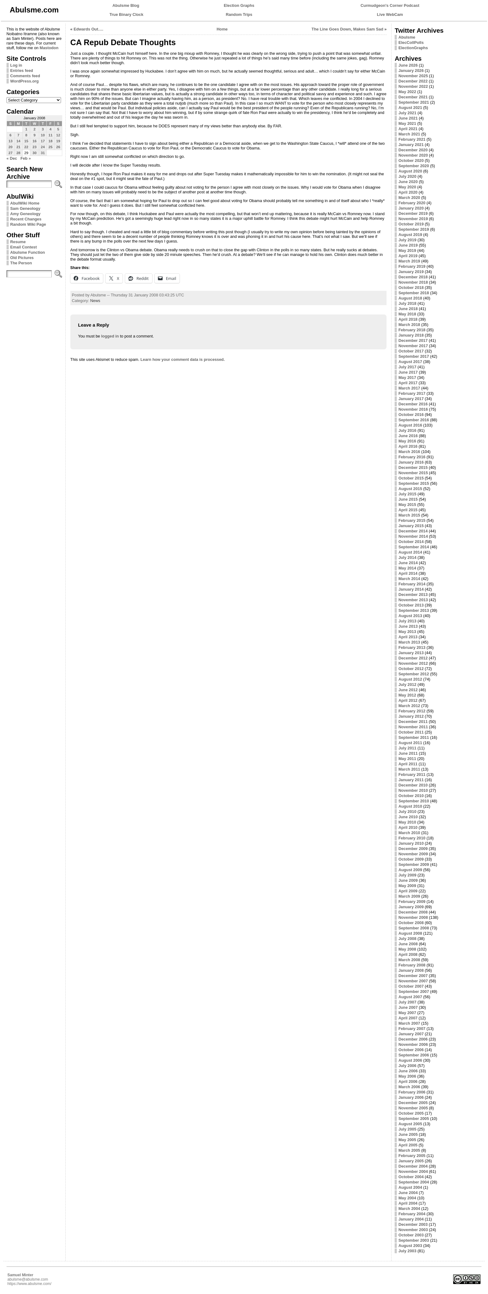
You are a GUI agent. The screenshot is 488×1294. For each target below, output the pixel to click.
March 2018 (409, 324)
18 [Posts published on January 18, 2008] (51, 141)
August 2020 (410, 171)
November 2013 (413, 599)
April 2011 (407, 764)
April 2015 (407, 510)
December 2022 (413, 81)
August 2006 (410, 1060)
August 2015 (410, 488)
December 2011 (413, 721)
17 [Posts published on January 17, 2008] (43, 141)
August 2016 (410, 425)
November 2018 (413, 282)
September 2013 (413, 610)
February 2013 (411, 647)
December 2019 (413, 213)
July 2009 (407, 875)
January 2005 (411, 1161)
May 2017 (407, 377)
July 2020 (407, 176)
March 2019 (409, 261)
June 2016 (408, 435)
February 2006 (411, 1092)
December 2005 (413, 1102)
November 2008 (413, 917)
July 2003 (407, 1251)
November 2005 (413, 1108)
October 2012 (411, 668)
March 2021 (409, 134)
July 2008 (407, 938)
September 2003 (413, 1240)
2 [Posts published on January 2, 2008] (34, 129)
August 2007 (410, 996)
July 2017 (407, 367)
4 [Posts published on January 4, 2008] (50, 129)
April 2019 (407, 255)
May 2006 (407, 1076)
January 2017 (411, 398)
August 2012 (410, 679)
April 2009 (407, 891)
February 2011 (411, 774)
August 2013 (410, 615)
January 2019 (411, 271)
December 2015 (413, 467)
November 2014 (413, 536)
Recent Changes (25, 219)
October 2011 (411, 732)
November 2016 (413, 409)
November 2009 (413, 854)
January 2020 (411, 208)
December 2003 (413, 1224)
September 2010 (413, 801)
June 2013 (408, 626)
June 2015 (408, 499)
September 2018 (413, 292)
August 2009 (410, 869)
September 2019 (413, 229)
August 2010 (410, 806)
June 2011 (408, 753)
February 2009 (411, 901)
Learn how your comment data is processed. (182, 359)
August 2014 (410, 552)
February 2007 (411, 1028)
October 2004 (411, 1176)
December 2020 (413, 150)
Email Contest (23, 247)
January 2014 (411, 589)
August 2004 (410, 1187)
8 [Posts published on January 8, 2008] (26, 135)
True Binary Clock (126, 14)
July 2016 (407, 430)
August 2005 (410, 1124)
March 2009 (409, 896)
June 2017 (408, 372)
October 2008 (411, 922)
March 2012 (409, 705)
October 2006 (411, 1049)
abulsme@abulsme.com (27, 1279)
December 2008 (413, 912)
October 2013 (411, 605)
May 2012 (407, 695)
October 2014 (411, 541)
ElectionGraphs (413, 47)
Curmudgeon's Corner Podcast (390, 5)
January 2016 (411, 462)
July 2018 (407, 303)
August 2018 (410, 298)
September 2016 (413, 420)
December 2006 (413, 1039)
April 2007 (407, 1018)
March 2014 (409, 578)
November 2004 (413, 1171)
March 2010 (409, 832)
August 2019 (410, 234)
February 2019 (411, 266)
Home (222, 29)
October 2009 (411, 859)
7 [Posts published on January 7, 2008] (18, 135)
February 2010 (411, 838)
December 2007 (413, 975)
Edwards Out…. (88, 29)
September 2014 (413, 547)
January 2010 (411, 843)
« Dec (12, 158)
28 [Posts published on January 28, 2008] (18, 153)
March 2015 (409, 515)
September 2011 (413, 737)
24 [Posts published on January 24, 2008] (43, 147)
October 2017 (411, 351)
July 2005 (407, 1129)
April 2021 (407, 128)
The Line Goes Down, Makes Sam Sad (347, 29)
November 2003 (413, 1229)
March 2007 (409, 1023)
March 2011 (409, 769)
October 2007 (411, 986)
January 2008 (411, 970)
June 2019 (408, 245)
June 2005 (408, 1134)
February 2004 (411, 1213)
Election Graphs (239, 5)
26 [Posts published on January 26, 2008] (58, 147)
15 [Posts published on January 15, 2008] (26, 141)
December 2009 (413, 848)
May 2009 (407, 885)
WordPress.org (24, 81)
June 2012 (408, 689)
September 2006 (413, 1055)
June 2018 (408, 308)
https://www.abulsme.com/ (29, 1284)
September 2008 (413, 928)
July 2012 (407, 684)
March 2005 (409, 1150)
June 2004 (408, 1192)
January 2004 (411, 1219)
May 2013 (407, 631)
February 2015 (411, 520)
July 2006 (407, 1065)
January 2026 (411, 70)
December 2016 (413, 404)
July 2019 (407, 240)
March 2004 (409, 1208)
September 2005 (413, 1118)
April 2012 (407, 700)
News (95, 300)
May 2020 (407, 187)
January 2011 (411, 779)
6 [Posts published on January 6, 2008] (10, 135)
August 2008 (410, 933)
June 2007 (408, 1007)
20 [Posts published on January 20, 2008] (10, 147)
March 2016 (409, 451)
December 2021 (413, 97)
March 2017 (409, 388)
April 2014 (407, 573)
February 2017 (411, 393)
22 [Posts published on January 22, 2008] (26, 147)
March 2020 (409, 197)
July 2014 (407, 557)
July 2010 (407, 811)
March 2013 (409, 642)
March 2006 (409, 1086)
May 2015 (407, 504)
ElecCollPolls (411, 42)
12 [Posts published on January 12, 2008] (58, 135)
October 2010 (411, 795)
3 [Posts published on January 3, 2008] (43, 129)
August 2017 (410, 361)
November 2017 (413, 345)
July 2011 (407, 748)
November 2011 (413, 727)
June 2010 (408, 817)
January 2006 (411, 1097)
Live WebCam (390, 14)
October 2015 (411, 478)
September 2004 (413, 1182)
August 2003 (410, 1245)
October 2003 (411, 1235)
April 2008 (407, 954)
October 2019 (411, 224)
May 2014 (407, 568)
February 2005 (411, 1155)
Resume (18, 241)
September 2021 (413, 102)
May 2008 (407, 949)
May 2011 (407, 758)
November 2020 (413, 155)
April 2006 (407, 1081)
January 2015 (411, 525)
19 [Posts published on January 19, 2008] (58, 141)
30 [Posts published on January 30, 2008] (35, 153)
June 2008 (408, 944)
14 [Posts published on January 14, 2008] (18, 141)
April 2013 (407, 637)
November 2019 (413, 218)
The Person (21, 263)
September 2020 (413, 165)
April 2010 (407, 827)
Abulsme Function (27, 252)
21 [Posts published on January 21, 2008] (18, 147)
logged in (110, 336)
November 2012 (413, 663)
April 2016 (407, 446)
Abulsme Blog (125, 5)
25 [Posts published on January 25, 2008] (51, 147)
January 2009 (411, 906)
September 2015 (413, 483)
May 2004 (407, 1198)
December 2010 (413, 785)
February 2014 (411, 584)
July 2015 (407, 494)
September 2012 (413, 674)
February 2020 (411, 203)
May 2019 (407, 250)
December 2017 (413, 340)
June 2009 (408, 880)
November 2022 (413, 86)
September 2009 (413, 864)
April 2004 (407, 1203)
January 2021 (411, 144)
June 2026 (408, 65)
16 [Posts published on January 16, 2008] (35, 141)
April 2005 (407, 1145)
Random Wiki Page (28, 224)
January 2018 (411, 335)
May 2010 (407, 822)
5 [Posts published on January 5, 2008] (58, 129)
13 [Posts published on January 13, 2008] (10, 141)
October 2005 (411, 1113)
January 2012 (411, 716)
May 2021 (407, 123)
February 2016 (411, 457)
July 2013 (407, 621)
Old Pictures (22, 257)
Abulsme (406, 37)
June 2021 (408, 118)
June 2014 (408, 562)
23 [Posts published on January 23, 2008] (35, 147)
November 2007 (413, 981)
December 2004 (413, 1166)
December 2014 (413, 531)
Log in (16, 65)
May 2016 (407, 441)
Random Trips (239, 14)
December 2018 (413, 277)
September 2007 (413, 991)
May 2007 (407, 1012)
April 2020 (407, 192)
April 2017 (407, 382)
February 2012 (411, 711)
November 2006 (413, 1044)
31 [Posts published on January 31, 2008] (43, 153)
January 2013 (411, 652)
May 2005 (407, 1139)
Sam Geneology (25, 208)
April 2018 (407, 319)
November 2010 (413, 790)
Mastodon (49, 47)
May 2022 (407, 91)
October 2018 (411, 287)
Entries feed (21, 70)
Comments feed (25, 75)
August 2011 (410, 742)
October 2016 (411, 414)
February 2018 (411, 330)
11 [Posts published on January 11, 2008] (51, 135)
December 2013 (413, 594)
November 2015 (413, 472)
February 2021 (411, 139)
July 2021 (407, 113)
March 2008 (409, 959)
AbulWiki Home (25, 203)
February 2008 (411, 965)
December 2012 (413, 658)
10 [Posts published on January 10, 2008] (43, 135)
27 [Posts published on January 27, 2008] (10, 153)
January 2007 (411, 1034)
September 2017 (413, 356)
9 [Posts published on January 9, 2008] (34, 135)
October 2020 (411, 160)
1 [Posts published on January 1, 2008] (26, 129)
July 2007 (407, 1002)
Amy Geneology (25, 213)
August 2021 (410, 107)
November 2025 (413, 75)
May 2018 (407, 314)
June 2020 (408, 181)
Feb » (26, 158)
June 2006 (408, 1071)
